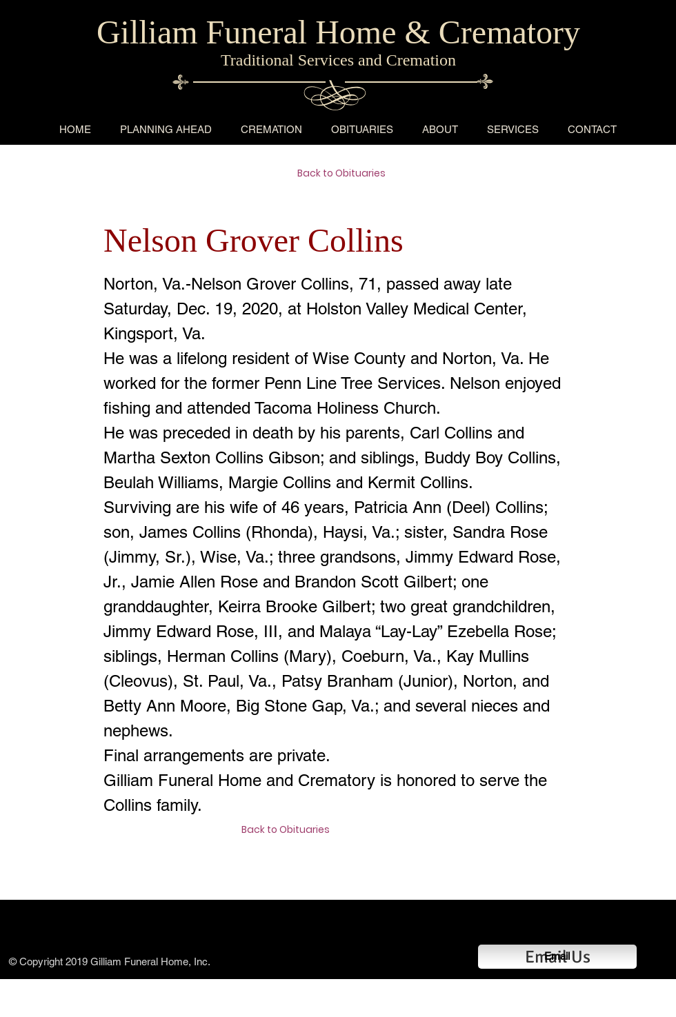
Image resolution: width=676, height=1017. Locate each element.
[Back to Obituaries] (346, 173)
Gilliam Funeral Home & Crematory (338, 32)
